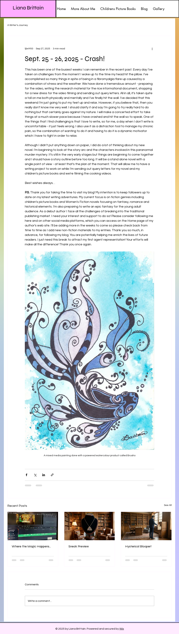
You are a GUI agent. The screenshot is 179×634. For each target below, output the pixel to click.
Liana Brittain (28, 8)
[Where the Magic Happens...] (33, 526)
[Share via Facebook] (26, 475)
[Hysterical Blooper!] (146, 526)
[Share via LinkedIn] (43, 475)
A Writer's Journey (17, 25)
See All (168, 505)
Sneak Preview (79, 546)
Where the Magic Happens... (31, 546)
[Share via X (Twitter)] (35, 475)
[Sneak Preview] (89, 526)
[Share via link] (52, 475)
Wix (121, 628)
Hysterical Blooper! (138, 546)
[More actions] (152, 49)
